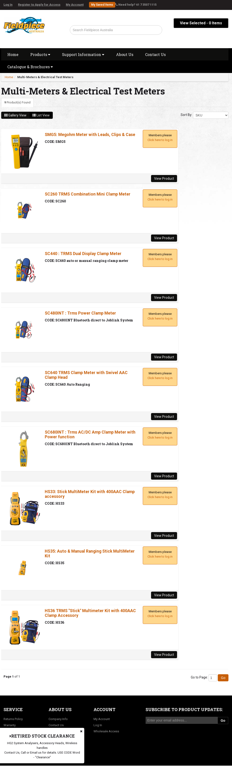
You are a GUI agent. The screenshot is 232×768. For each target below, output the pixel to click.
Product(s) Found (17, 102)
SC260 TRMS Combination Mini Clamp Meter (87, 194)
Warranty (10, 725)
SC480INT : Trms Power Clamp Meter (80, 313)
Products (40, 54)
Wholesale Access (106, 731)
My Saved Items (102, 4)
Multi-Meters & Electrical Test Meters (45, 77)
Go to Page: (199, 677)
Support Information (83, 54)
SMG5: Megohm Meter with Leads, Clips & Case (90, 134)
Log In (8, 4)
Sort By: (186, 115)
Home (12, 54)
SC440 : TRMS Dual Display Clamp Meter (83, 253)
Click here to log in (160, 140)
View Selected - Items (201, 23)
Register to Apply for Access (39, 4)
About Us (124, 54)
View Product (164, 178)
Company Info (58, 719)
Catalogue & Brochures (30, 66)
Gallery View (15, 115)
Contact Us (155, 54)
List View (41, 115)
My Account (75, 4)
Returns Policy (13, 719)
